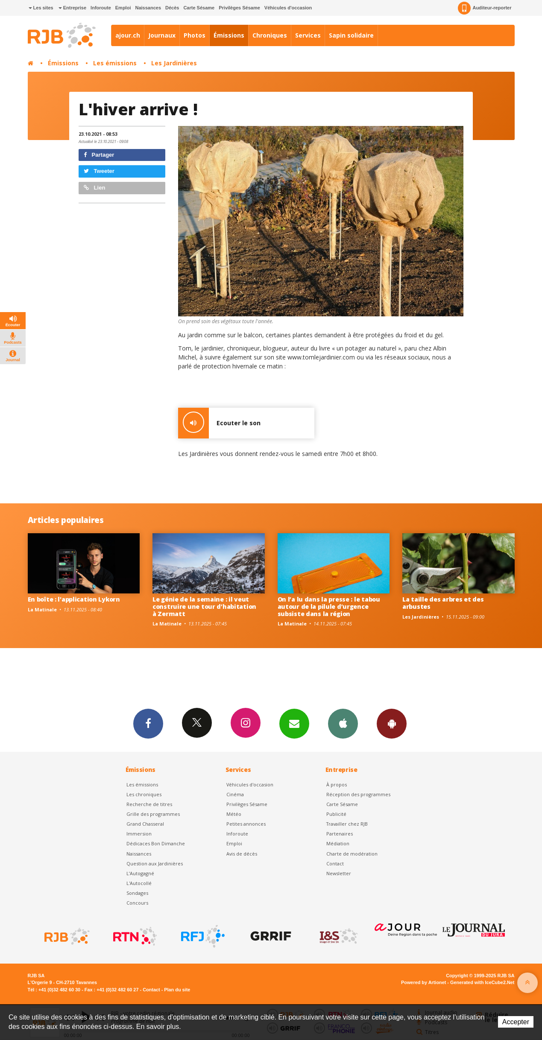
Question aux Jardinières (154, 863)
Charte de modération (352, 853)
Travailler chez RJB (347, 824)
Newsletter (338, 873)
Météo (233, 814)
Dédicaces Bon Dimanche (155, 843)
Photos (194, 35)
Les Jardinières (174, 63)
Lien (94, 187)
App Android (392, 723)
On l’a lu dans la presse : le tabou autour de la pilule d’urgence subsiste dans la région (329, 606)
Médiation (337, 843)
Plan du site (177, 989)
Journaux (162, 35)
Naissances (148, 7)
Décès (172, 7)
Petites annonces (246, 824)
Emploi (123, 7)
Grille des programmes (153, 814)
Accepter (515, 1021)
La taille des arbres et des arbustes (442, 603)
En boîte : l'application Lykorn (74, 599)
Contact (335, 863)
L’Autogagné (140, 873)
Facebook (148, 723)
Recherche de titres (149, 804)
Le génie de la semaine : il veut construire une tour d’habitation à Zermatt (204, 606)
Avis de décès (241, 853)
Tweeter (99, 171)
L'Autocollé (139, 883)
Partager (99, 155)
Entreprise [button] (72, 7)
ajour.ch (127, 35)
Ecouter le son (219, 423)
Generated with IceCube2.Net (482, 982)
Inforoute (101, 7)
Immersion (139, 833)
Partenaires (339, 833)
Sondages (137, 893)
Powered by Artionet (423, 982)
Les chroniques (143, 794)
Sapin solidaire (351, 35)
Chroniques (269, 35)
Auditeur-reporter (484, 8)
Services (308, 35)
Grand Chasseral (145, 824)
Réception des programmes (358, 794)
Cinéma (235, 794)
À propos (336, 784)
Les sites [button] (41, 7)
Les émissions (115, 63)
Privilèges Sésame (239, 7)
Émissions (229, 35)
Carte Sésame (198, 7)
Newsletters (294, 723)
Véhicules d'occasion (288, 7)
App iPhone (343, 723)
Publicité (336, 814)
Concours (137, 903)
